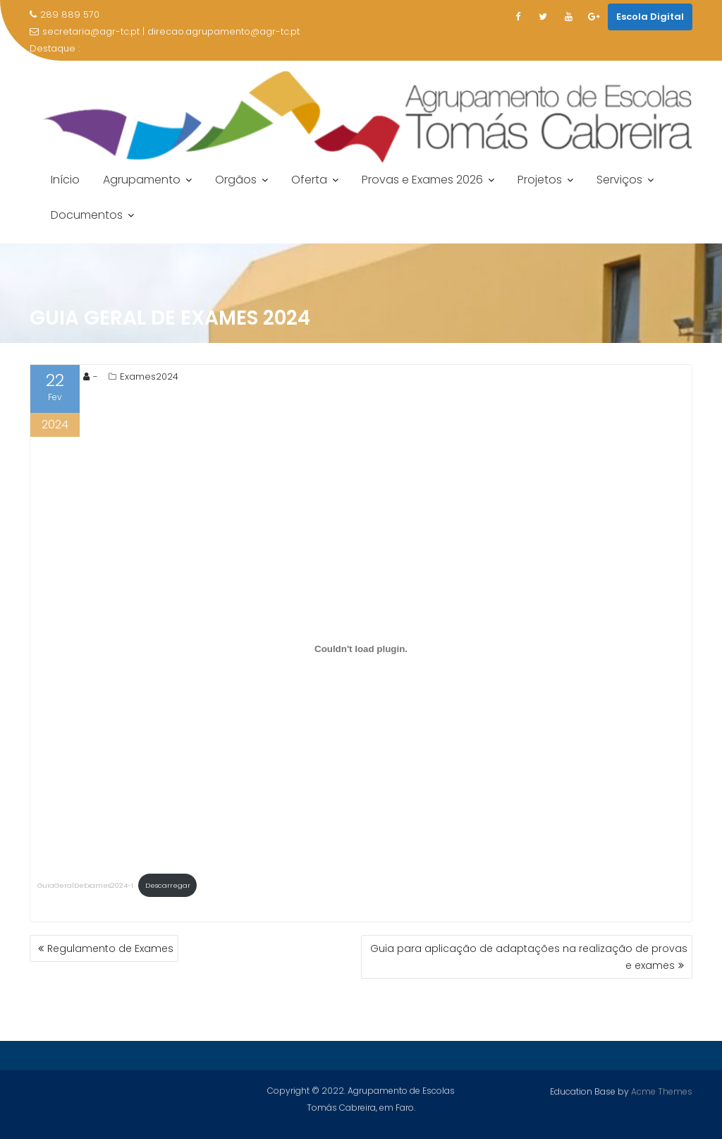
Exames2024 (149, 376)
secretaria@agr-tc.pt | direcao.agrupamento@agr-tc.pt (165, 31)
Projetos (540, 179)
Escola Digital (650, 16)
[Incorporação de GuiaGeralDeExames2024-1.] (361, 648)
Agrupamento (141, 179)
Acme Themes (661, 1091)
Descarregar (167, 885)
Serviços (619, 179)
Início (65, 179)
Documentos (87, 215)
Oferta (309, 179)
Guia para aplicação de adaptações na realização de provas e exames (528, 956)
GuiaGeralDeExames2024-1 (85, 885)
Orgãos (236, 179)
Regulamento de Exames (110, 948)
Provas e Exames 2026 (422, 179)
